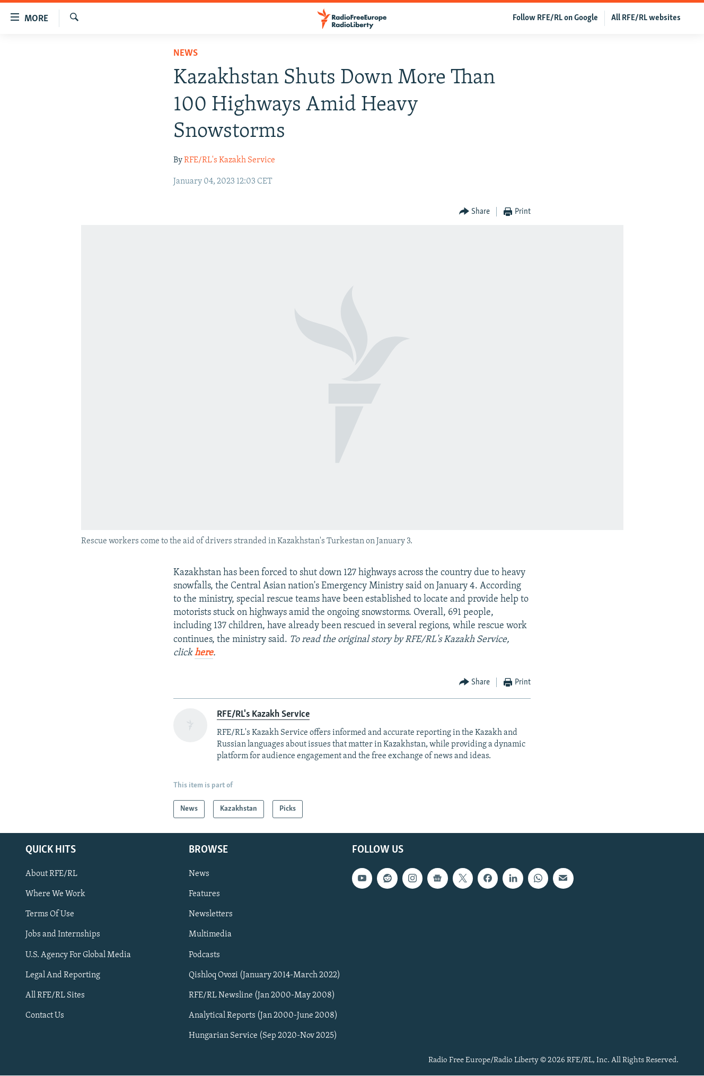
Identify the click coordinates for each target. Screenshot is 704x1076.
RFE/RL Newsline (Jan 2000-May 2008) (262, 995)
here (204, 653)
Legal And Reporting (62, 975)
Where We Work (55, 894)
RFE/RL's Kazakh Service (229, 160)
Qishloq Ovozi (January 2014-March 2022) (264, 975)
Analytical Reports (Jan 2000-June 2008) (263, 1015)
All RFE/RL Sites (55, 995)
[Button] (474, 212)
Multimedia (210, 935)
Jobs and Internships (62, 935)
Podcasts (204, 955)
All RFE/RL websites (646, 18)
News (185, 53)
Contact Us (44, 1015)
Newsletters (211, 914)
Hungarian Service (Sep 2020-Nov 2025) (263, 1035)
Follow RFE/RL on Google (555, 18)
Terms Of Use (49, 914)
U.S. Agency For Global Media (78, 955)
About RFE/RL (51, 874)
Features (204, 894)
